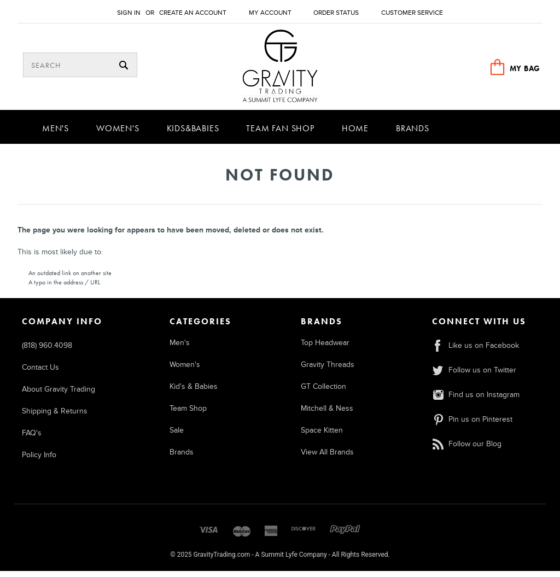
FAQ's (32, 438)
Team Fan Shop (280, 133)
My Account (270, 13)
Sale (177, 435)
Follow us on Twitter (474, 375)
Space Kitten (322, 435)
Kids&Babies (193, 133)
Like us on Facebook (475, 350)
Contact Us (40, 372)
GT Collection (323, 392)
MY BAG (525, 68)
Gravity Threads (327, 370)
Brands (412, 133)
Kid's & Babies (194, 392)
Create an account (192, 13)
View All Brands (327, 457)
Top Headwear (325, 348)
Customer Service (412, 13)
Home (355, 133)
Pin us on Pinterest (472, 424)
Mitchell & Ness (327, 413)
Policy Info (39, 460)
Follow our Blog (466, 449)
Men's (55, 133)
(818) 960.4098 (47, 350)
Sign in (129, 13)
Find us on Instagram (475, 400)
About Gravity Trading (58, 394)
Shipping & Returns (55, 416)
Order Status (336, 13)
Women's (117, 133)
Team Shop (188, 413)
